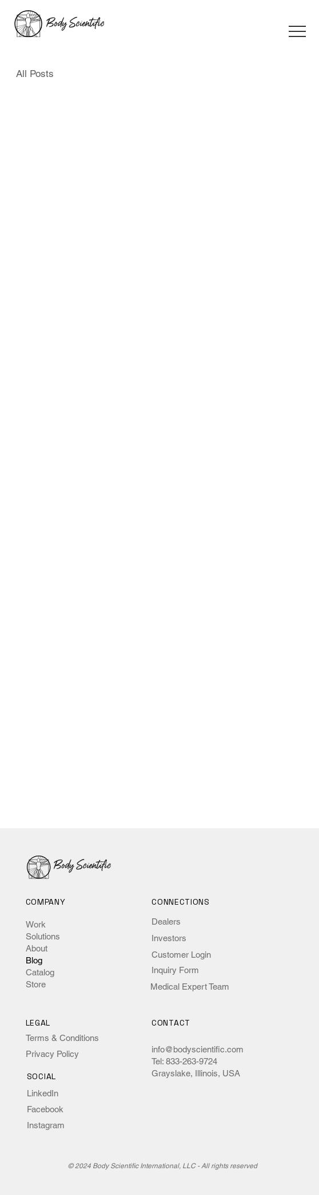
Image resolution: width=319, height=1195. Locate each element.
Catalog (40, 972)
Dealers (166, 921)
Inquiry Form (175, 970)
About (36, 948)
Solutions (43, 936)
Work (36, 924)
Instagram (46, 1125)
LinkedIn (42, 1093)
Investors (168, 938)
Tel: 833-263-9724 (184, 1061)
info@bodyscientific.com (197, 1049)
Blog (34, 960)
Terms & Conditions (62, 1038)
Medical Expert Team (189, 986)
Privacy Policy (52, 1054)
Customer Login (181, 954)
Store (36, 984)
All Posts (35, 73)
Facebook (45, 1109)
